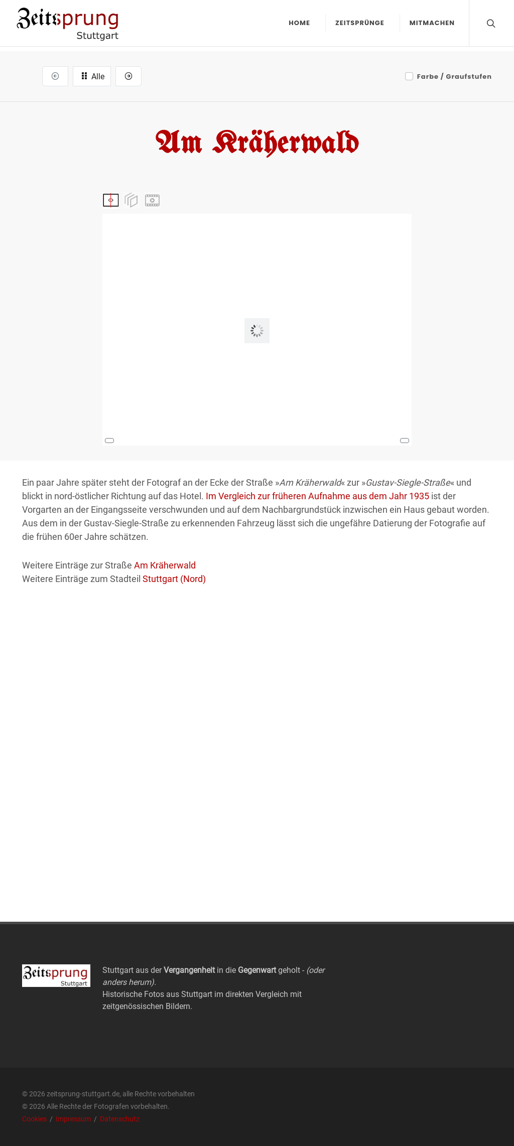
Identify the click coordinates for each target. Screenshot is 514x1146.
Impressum (74, 1119)
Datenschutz (120, 1119)
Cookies (35, 1119)
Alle (91, 76)
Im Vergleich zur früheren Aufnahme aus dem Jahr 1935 (317, 496)
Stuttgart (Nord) (174, 579)
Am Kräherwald (165, 565)
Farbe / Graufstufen (454, 76)
